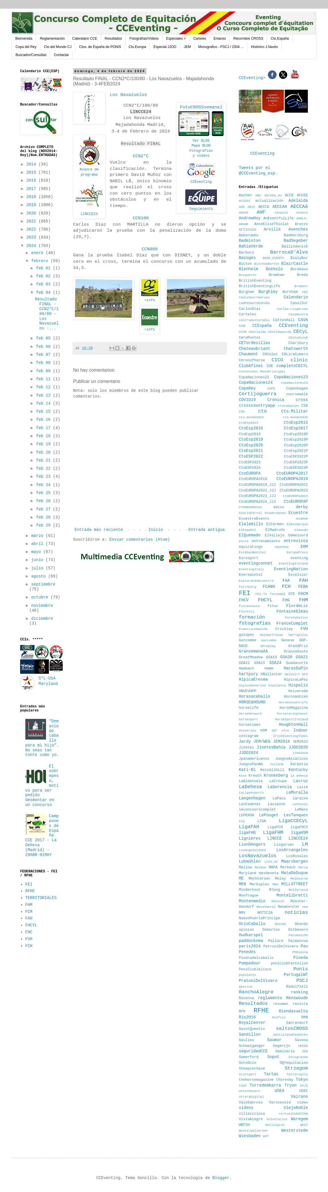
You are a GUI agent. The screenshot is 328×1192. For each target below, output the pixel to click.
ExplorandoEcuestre (256, 581)
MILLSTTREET (294, 884)
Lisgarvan (284, 845)
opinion (246, 930)
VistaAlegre (251, 1119)
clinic (299, 360)
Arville (272, 229)
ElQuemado (250, 535)
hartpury (248, 674)
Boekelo (274, 269)
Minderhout (250, 890)
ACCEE (302, 195)
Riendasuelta (293, 1011)
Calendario (296, 297)
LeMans (301, 810)
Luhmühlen (250, 861)
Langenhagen (252, 798)
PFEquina (300, 952)
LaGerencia (280, 787)
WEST (304, 1125)
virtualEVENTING (293, 1114)
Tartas (271, 1074)
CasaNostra (298, 314)
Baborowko (248, 235)
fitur (273, 606)
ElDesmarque (297, 524)
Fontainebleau (292, 611)
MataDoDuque (294, 873)
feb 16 (44, 419)
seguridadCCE (253, 1051)
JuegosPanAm (251, 764)
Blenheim (248, 269)
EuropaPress (297, 552)
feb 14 (44, 403)
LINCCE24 (89, 214)
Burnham (290, 292)
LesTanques (296, 815)
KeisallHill (272, 770)
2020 (32, 213)
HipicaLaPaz (296, 680)
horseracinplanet (292, 713)
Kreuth (255, 776)
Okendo (280, 924)
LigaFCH (275, 827)
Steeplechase (252, 1069)
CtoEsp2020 (251, 445)
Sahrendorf (297, 1023)
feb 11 (44, 379)
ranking (299, 992)
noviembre (42, 605)
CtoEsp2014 (248, 423)
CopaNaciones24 (256, 382)
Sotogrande (298, 1057)
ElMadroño (275, 530)
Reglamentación (52, 39)
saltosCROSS (292, 1028)
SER (305, 1051)
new (305, 907)
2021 (32, 221)
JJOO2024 (248, 752)
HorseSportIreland (291, 719)
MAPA (273, 867)
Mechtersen (259, 879)
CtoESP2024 (250, 468)
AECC (251, 207)
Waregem (299, 1119)
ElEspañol (247, 530)
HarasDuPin (296, 668)
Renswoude (297, 998)
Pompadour (250, 963)
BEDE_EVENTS (273, 258)
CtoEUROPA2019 (292, 479)
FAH (29, 918)
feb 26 (44, 501)
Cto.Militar (294, 411)
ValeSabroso (251, 1103)
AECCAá (299, 206)
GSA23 (259, 663)
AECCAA (279, 206)
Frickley (284, 629)
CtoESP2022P (296, 457)
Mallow (245, 867)
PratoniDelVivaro (258, 980)
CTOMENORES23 (250, 507)
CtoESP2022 (251, 456)
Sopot (273, 1057)
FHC (29, 932)
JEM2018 (281, 741)
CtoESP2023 (250, 462)
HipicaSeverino (252, 685)
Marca (303, 867)
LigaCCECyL (293, 821)
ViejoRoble (296, 1107)
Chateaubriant (254, 348)
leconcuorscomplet (257, 810)
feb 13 (44, 395)
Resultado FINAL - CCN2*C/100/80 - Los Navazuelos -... (47, 314)
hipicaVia (277, 685)
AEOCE (244, 212)
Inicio (155, 529)
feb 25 (44, 493)
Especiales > (176, 39)
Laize (302, 787)
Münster (278, 901)
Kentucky (298, 769)
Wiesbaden (250, 1136)
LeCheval (300, 804)
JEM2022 (300, 742)
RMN (304, 1018)
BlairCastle (294, 263)
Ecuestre (298, 512)
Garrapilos (298, 635)
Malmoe (260, 867)
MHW (275, 884)
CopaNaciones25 (294, 383)
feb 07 (44, 354)
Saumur (274, 1040)
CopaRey (247, 388)
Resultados (113, 39)
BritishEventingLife (259, 286)
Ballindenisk (295, 247)
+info (149, 300)
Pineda (300, 957)
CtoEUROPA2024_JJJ (257, 502)
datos (278, 507)
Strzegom (296, 1068)
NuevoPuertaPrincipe (259, 918)
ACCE (289, 195)
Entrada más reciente (99, 529)
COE (269, 366)
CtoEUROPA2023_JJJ (257, 496)
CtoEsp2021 (251, 450)
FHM (29, 905)
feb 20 (44, 452)
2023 (32, 237)
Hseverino (247, 730)
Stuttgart (247, 1074)
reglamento (270, 998)
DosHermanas (275, 513)
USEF (303, 1091)
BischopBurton (266, 264)
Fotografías (201, 151)
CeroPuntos (250, 338)
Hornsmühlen (296, 697)
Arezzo (301, 224)
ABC (258, 195)
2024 (32, 245)
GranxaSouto (296, 652)
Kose (243, 776)
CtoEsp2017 (296, 428)
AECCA (263, 207)
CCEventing (201, 182)
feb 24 (44, 485)
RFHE (30, 891)
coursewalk (297, 394)
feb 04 (44, 292)
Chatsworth (296, 348)
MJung (274, 890)
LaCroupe (278, 781)
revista (300, 1004)
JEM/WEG (261, 741)
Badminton (250, 240)
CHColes (270, 354)
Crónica (275, 400)
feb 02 (44, 276)
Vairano (299, 1096)
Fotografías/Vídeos (144, 39)
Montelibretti (292, 895)
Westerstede (294, 1130)
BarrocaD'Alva (289, 252)
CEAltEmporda (279, 332)
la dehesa (299, 776)
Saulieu (246, 1040)
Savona (301, 1040)
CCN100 (140, 218)
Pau (304, 946)
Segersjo (281, 1046)
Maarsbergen (294, 861)
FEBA (303, 586)
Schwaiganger (252, 1046)
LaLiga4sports (251, 792)
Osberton (271, 930)
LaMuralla (297, 792)
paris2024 (250, 946)
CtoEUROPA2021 (294, 485)
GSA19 (271, 657)
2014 (32, 164)
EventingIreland (293, 563)
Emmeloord (298, 535)
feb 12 (44, 387)
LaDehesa (250, 787)
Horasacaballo (254, 696)
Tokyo (302, 1079)
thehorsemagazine (256, 1080)
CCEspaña (262, 325)
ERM (304, 546)
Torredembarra (265, 1085)
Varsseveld (280, 1103)
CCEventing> (253, 78)
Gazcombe (269, 640)
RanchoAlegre (256, 992)
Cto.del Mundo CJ (58, 47)
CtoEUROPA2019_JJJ (257, 485)
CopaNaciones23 (291, 377)
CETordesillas (254, 343)
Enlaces (219, 39)
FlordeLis (297, 606)
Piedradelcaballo (256, 958)
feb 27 (44, 509)
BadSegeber (296, 240)
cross (302, 400)
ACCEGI (244, 201)
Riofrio (278, 1017)
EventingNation (291, 569)
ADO (242, 207)
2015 (32, 172)
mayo (37, 552)
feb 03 (44, 284)
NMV (242, 913)
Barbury (246, 253)
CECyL (300, 331)
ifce (285, 730)
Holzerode (298, 691)
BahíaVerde (251, 246)
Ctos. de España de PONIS (100, 47)
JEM (187, 47)
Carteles (199, 39)
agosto (39, 576)
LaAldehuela (251, 781)
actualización (269, 201)
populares (247, 975)
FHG (286, 600)
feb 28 (44, 517)
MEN (242, 884)
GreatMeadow (251, 657)
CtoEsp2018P (296, 434)
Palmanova (298, 941)
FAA (286, 580)
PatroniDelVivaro (280, 947)
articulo (247, 230)
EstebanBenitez (252, 552)
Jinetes (246, 748)
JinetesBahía (271, 747)
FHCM (303, 594)
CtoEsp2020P (296, 446)
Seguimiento (201, 209)
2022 (32, 229)
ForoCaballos (296, 617)
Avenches (298, 229)
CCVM (243, 332)
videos (246, 1107)
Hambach (246, 669)
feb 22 (44, 468)
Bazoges (247, 258)
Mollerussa (298, 890)
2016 (32, 180)
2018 (32, 197)
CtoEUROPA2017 (292, 473)
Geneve (287, 640)
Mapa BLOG (201, 146)
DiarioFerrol (250, 513)
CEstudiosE (298, 337)
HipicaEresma (253, 679)
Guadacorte (297, 663)
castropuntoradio (254, 320)
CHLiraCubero (295, 354)
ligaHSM (299, 832)
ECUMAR (302, 519)
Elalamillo (251, 524)
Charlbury (298, 343)
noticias (296, 912)
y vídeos (200, 156)
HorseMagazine (294, 708)
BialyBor (299, 258)
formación (252, 617)
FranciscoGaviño (253, 629)
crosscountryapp (257, 405)
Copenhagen (297, 389)
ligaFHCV (299, 827)
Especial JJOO (165, 47)
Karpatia (299, 764)
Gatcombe (247, 640)
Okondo (301, 924)
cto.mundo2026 (295, 417)
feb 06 (44, 346)
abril (38, 544)
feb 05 (44, 338)
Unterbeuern (249, 1091)
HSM (263, 731)
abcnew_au (273, 195)
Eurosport (248, 558)
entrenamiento (266, 541)
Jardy (245, 741)
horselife (248, 708)
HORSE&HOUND (252, 702)
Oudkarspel (251, 935)
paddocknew (251, 940)
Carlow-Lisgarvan (292, 309)
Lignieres (250, 838)
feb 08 (44, 362)
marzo (38, 535)
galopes (246, 635)
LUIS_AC (271, 861)
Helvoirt (292, 674)
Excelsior (298, 575)
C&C (305, 292)
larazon (300, 798)
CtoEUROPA (250, 473)
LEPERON (246, 815)
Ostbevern (298, 930)
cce (242, 326)
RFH (242, 1011)
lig (242, 821)
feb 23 (44, 476)
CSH (242, 411)
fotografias (255, 623)
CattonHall (284, 320)
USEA (279, 1091)
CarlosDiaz (250, 309)
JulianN (276, 764)
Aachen (245, 195)
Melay (280, 879)
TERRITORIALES (41, 898)
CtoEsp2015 (296, 422)
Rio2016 (247, 1017)
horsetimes (250, 725)
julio (38, 568)
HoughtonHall (293, 724)
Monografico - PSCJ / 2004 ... (220, 47)
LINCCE (274, 838)
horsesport (248, 719)
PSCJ (302, 980)
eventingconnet (256, 563)
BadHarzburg (296, 235)
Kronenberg (276, 775)
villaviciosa (252, 1114)
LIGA (261, 821)
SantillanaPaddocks (290, 1034)
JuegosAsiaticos (291, 759)
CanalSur (299, 303)
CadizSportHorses (254, 297)
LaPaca (279, 798)
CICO (277, 360)
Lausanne (276, 804)
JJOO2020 (298, 747)
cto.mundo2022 (251, 417)
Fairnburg (247, 587)
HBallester (272, 674)
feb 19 (44, 444)
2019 (32, 205)
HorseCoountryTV (293, 702)
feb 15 (44, 411)
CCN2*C (140, 156)
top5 (243, 1085)
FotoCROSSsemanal (201, 107)
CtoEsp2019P (296, 440)
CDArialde (257, 332)
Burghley (268, 291)
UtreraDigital (251, 1097)
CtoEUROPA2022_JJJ (257, 491)
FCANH (269, 586)
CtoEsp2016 (251, 428)
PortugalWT (296, 974)
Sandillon (250, 1034)
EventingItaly (251, 569)
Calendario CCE (84, 39)
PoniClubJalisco (255, 970)
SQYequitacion (294, 1063)
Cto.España (280, 39)
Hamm (268, 669)
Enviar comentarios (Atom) (139, 539)
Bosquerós (247, 275)
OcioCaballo (252, 924)
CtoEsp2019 (251, 439)
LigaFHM (273, 832)
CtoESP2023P (296, 462)
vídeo (302, 1103)
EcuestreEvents (254, 519)
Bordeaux (299, 269)
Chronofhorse (252, 360)
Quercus (245, 986)
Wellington (275, 1125)
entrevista (296, 541)
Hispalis (298, 685)
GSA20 (286, 657)
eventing (299, 558)
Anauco (302, 212)
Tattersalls (297, 1074)
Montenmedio (252, 901)
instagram (248, 736)
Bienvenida (23, 39)
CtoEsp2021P (296, 451)
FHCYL (31, 925)
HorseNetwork (250, 713)
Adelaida (298, 200)
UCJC (304, 1085)
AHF (261, 212)
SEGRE (303, 1046)
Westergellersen (253, 1131)
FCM (29, 911)
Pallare (275, 941)
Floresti (246, 611)
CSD (304, 406)
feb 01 (44, 268)
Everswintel (251, 575)
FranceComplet (292, 623)
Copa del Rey (26, 47)
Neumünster (289, 907)
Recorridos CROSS (248, 39)
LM (305, 844)
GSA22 (244, 663)
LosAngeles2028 (252, 850)
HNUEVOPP (247, 691)
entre (244, 541)
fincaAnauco (249, 606)
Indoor (300, 730)
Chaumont (248, 354)
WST (266, 1136)
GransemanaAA (253, 651)
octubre (40, 597)
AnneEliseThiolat (271, 224)
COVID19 (247, 400)
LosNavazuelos (257, 856)
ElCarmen (274, 524)
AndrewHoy (250, 218)
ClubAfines (251, 366)
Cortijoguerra (257, 394)
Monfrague (248, 896)
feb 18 (44, 436)
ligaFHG (247, 832)
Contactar (61, 55)
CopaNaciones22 (254, 377)
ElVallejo (274, 535)
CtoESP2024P (296, 468)
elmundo (301, 530)
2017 (32, 189)
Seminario (285, 1051)
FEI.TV (261, 594)
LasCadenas (250, 804)
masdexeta (269, 873)
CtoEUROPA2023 (294, 491)
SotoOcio (247, 1063)
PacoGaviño (298, 935)
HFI (305, 674)
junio (38, 560)
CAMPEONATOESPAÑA (254, 303)
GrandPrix (298, 646)
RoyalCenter (252, 1022)
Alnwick (281, 212)
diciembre (42, 618)
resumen (280, 1004)
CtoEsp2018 (250, 434)
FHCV (244, 600)
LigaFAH (249, 827)
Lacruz (300, 781)
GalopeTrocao (271, 635)
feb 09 (44, 371)
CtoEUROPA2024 (295, 496)
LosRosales (297, 856)
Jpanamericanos (254, 759)
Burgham (246, 292)
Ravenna (246, 998)
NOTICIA (265, 913)
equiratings (251, 547)
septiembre (43, 584)
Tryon (291, 1085)
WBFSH (244, 1125)
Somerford (248, 1057)
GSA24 (275, 663)
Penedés (247, 952)
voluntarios (277, 1119)
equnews (282, 547)
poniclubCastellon (289, 963)
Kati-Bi (247, 769)
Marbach (287, 867)
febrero (40, 261)
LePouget (268, 815)
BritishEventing (255, 281)
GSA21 (302, 657)
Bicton (245, 264)
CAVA (303, 320)
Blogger (220, 1178)
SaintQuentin (252, 1029)
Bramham (276, 275)
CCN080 (149, 249)
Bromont (301, 286)
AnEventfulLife (278, 218)
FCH (29, 946)
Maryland (247, 873)
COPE (271, 388)
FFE (291, 594)
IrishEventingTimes (290, 736)
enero (38, 253)
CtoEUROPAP (296, 501)
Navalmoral (266, 907)
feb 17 (44, 428)
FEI (29, 884)
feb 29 (44, 525)
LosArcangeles (292, 850)
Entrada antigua (206, 529)
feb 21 (44, 460)
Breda (302, 275)
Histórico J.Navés (264, 47)
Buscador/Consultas (31, 55)
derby (302, 507)
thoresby (284, 1080)
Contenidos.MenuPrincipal (262, 371)
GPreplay (268, 646)
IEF (274, 730)
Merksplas (259, 884)
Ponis (300, 969)
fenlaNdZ (277, 594)
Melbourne (299, 878)
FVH (29, 939)
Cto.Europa (137, 47)
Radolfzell (297, 987)
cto (262, 411)
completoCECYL (292, 366)
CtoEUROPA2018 (253, 479)
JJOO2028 (300, 753)
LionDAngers (252, 844)
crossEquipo (288, 406)
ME (241, 878)
